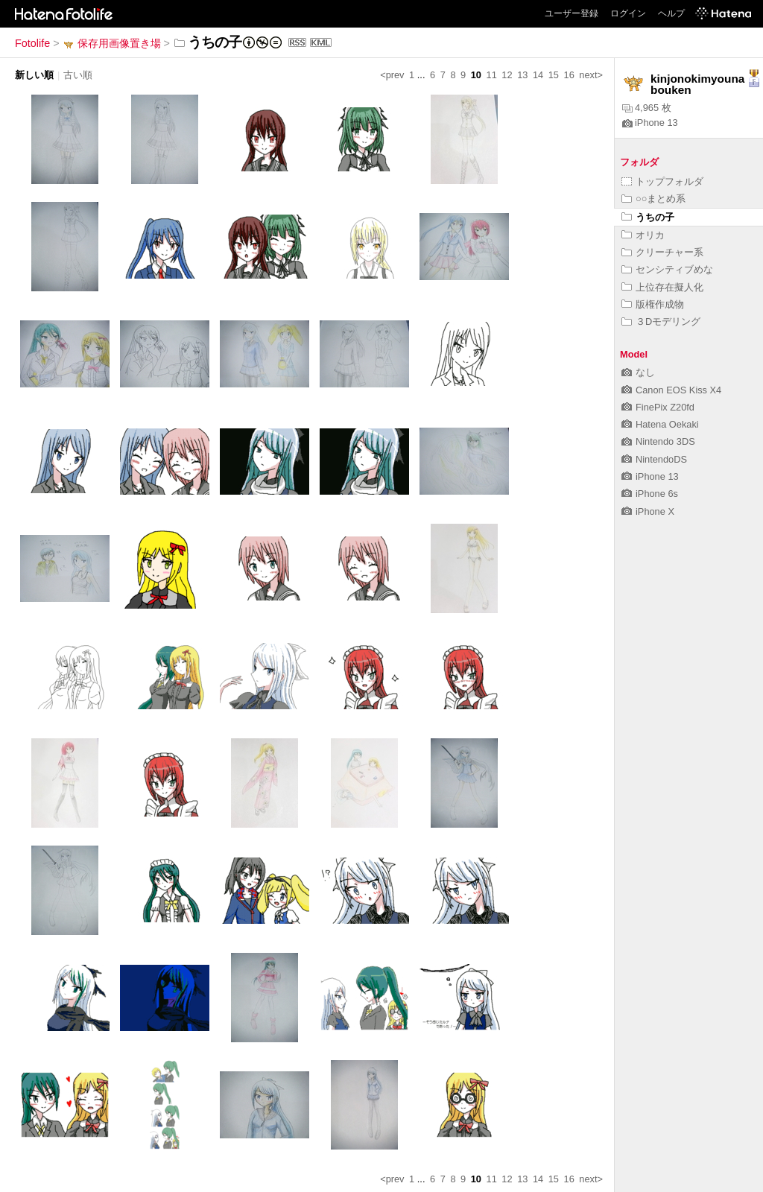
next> (591, 74)
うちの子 (647, 217)
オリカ (643, 235)
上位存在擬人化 (662, 287)
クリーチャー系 (662, 252)
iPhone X (647, 511)
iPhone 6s (649, 493)
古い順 (77, 74)
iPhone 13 (650, 122)
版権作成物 (652, 304)
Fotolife (32, 43)
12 (506, 74)
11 (492, 74)
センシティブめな (667, 269)
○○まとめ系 (653, 198)
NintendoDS (654, 459)
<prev (392, 74)
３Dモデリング (660, 321)
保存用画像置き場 (112, 43)
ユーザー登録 (571, 13)
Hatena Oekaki (660, 424)
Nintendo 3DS (658, 441)
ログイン (628, 13)
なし (638, 372)
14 (538, 74)
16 (569, 74)
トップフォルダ (662, 181)
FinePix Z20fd (657, 407)
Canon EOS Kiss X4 (671, 390)
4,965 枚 (646, 107)
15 (553, 74)
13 (522, 74)
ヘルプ (671, 13)
